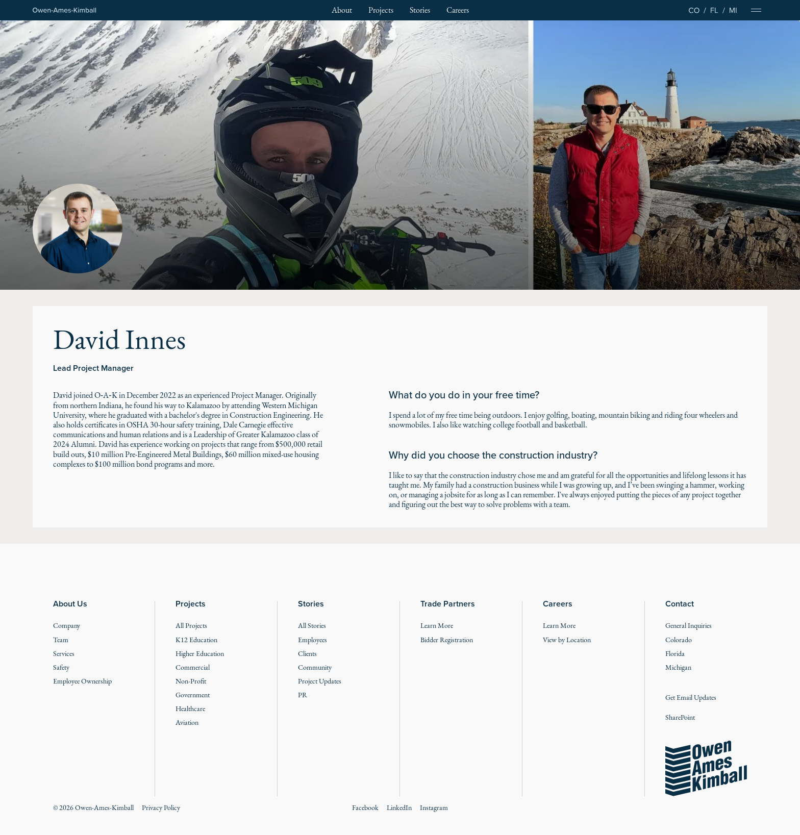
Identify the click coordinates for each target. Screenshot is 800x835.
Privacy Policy (161, 808)
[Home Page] (64, 10)
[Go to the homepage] (706, 769)
